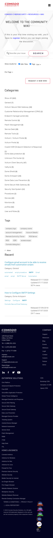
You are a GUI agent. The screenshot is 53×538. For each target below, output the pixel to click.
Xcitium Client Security (14, 163)
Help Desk (5, 443)
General (8, 103)
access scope (26, 240)
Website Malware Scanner (10, 488)
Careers (44, 358)
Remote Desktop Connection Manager (13, 498)
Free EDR (5, 389)
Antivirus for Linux (7, 465)
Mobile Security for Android (10, 478)
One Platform (6, 382)
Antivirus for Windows (8, 458)
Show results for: (11, 64)
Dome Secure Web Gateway (16, 185)
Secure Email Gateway (9, 409)
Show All (8, 98)
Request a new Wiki (37, 81)
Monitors (8, 203)
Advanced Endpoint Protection (11, 386)
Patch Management (13, 125)
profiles (8, 207)
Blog (43, 341)
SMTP (31, 272)
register (16, 38)
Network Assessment (8, 426)
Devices (8, 198)
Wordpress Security (8, 492)
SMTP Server (21, 276)
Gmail (38, 272)
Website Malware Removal (10, 495)
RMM (3, 436)
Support (44, 334)
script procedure (21, 272)
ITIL (3, 447)
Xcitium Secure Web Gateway (17, 107)
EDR (14, 240)
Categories (12, 90)
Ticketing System (7, 420)
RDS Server (33, 236)
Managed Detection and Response (12, 399)
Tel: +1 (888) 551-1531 (9, 343)
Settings (8, 300)
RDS (7, 240)
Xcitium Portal (10, 143)
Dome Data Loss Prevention (16, 180)
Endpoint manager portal (15, 116)
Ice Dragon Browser (8, 481)
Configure (16, 300)
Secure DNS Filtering (8, 403)
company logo (11, 228)
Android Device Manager (9, 423)
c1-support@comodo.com (10, 362)
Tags (33, 64)
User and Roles (11, 211)
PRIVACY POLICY (27, 502)
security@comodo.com (9, 367)
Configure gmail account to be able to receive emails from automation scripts (25, 263)
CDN (41, 378)
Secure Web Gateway (8, 406)
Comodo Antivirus (7, 454)
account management (14, 232)
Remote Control (11, 120)
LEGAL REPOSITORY (12, 505)
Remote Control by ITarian (15, 236)
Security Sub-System (13, 189)
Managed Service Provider (10, 416)
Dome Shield (10, 172)
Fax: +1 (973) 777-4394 (9, 351)
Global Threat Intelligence (10, 396)
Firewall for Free (7, 468)
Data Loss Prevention (8, 413)
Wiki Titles (24, 64)
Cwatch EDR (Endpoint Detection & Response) (23, 147)
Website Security (7, 475)
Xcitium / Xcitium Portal (14, 138)
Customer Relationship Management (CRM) (22, 112)
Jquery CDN (44, 388)
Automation (32, 276)
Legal (44, 351)
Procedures (9, 194)
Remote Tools (10, 134)
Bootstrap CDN (45, 381)
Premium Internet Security (10, 471)
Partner (44, 361)
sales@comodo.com (8, 357)
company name (26, 228)
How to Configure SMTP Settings (20, 293)
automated (9, 272)
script (13, 276)
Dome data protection (13, 154)
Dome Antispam (11, 176)
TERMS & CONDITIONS (11, 502)
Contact (44, 354)
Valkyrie (8, 167)
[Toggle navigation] (49, 5)
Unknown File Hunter (13, 158)
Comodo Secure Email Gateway (16, 304)
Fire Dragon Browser (8, 485)
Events (44, 344)
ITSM (3, 440)
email (6, 276)
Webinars (45, 348)
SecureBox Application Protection (12, 392)
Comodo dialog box (13, 244)
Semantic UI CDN (45, 385)
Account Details (32, 232)
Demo (44, 365)
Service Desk (10, 129)
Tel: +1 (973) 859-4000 (9, 347)
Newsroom (45, 338)
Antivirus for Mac (7, 461)
